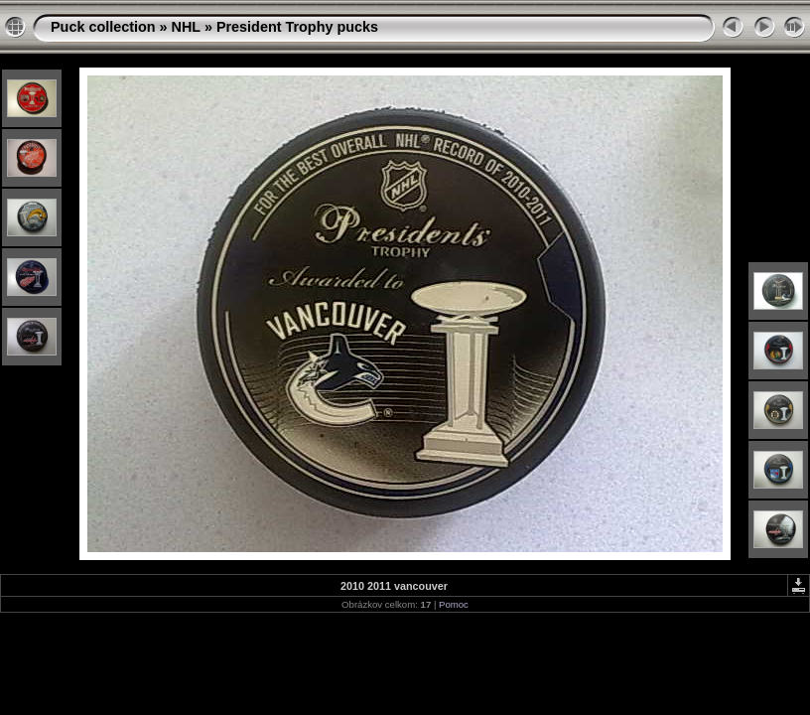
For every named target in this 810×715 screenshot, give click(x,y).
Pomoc (454, 604)
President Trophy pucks (297, 27)
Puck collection (103, 27)
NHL (186, 27)
